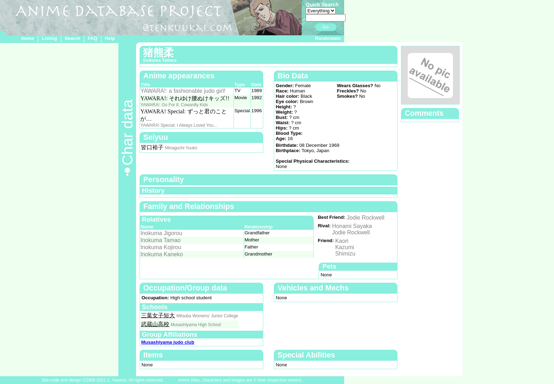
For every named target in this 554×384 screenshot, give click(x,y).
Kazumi (344, 247)
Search (72, 38)
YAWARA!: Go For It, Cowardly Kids (174, 104)
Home (27, 38)
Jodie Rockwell (365, 218)
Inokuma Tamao (160, 240)
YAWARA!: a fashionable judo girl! (182, 91)
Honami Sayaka (352, 226)
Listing (49, 38)
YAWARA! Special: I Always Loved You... (178, 125)
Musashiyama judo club (167, 342)
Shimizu (345, 254)
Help (110, 38)
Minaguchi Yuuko (181, 147)
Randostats (328, 38)
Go (326, 27)
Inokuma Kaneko (161, 254)
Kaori (341, 241)
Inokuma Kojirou (160, 247)
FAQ (92, 38)
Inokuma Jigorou (161, 233)
